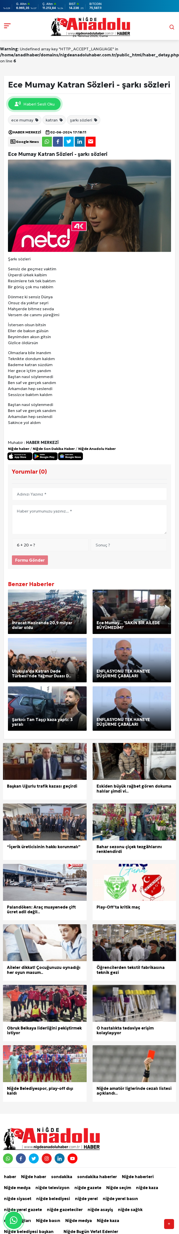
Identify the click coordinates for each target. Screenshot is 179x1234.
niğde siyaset (17, 1198)
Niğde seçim (118, 1187)
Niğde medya (17, 1187)
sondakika (61, 1176)
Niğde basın (48, 1220)
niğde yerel (86, 1198)
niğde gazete (87, 1187)
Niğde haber (18, 448)
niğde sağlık (130, 1209)
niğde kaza (147, 1187)
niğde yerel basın (120, 1198)
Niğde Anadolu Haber (97, 448)
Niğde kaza (108, 1220)
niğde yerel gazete (23, 1209)
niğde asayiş (100, 1209)
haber (10, 1176)
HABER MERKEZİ (24, 132)
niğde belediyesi (53, 1198)
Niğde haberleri (138, 1176)
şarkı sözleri (84, 119)
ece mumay (25, 119)
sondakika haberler (97, 1176)
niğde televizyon (53, 1187)
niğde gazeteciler (65, 1209)
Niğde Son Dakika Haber (54, 448)
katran (54, 119)
